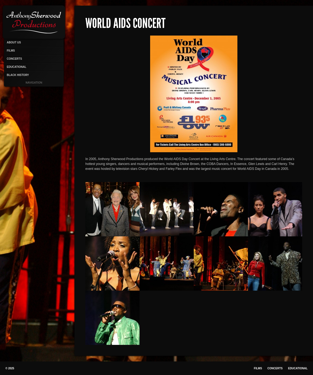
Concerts (14, 58)
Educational (16, 66)
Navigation (33, 82)
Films (11, 50)
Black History (18, 75)
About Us (14, 42)
